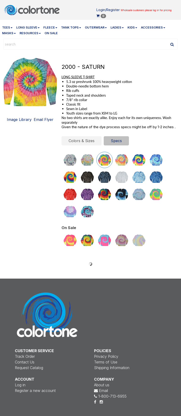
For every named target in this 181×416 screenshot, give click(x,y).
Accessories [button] (153, 27)
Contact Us (24, 362)
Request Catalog (29, 367)
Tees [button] (7, 27)
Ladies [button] (117, 27)
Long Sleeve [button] (28, 27)
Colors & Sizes (82, 140)
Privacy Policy (106, 356)
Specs (116, 140)
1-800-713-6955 (110, 396)
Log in (20, 385)
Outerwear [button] (96, 27)
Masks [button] (9, 33)
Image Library (19, 119)
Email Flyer (43, 119)
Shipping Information (111, 367)
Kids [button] (132, 27)
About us (101, 385)
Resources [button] (30, 33)
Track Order (25, 356)
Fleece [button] (50, 27)
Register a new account (35, 390)
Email (101, 390)
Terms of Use (105, 362)
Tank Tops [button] (71, 27)
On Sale (51, 33)
